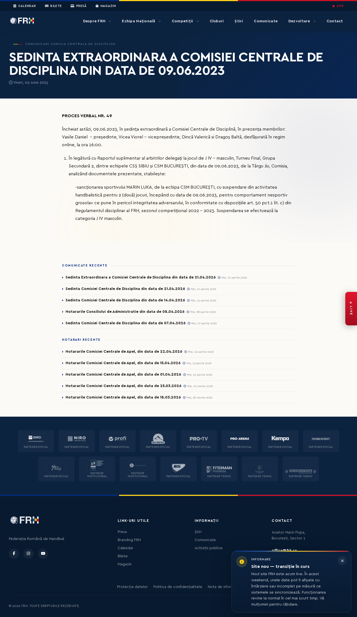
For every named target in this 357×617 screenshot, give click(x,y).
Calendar (24, 6)
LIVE (338, 6)
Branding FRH (129, 540)
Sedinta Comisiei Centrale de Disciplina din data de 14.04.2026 (125, 300)
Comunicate (266, 21)
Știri (239, 21)
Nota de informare (224, 587)
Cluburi (217, 21)
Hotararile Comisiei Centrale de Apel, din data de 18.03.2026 (123, 397)
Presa (122, 532)
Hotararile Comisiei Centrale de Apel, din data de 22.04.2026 (124, 352)
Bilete (53, 6)
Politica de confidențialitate (177, 587)
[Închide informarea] (342, 560)
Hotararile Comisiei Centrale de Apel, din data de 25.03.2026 (123, 386)
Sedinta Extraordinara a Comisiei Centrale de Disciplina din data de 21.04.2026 (141, 277)
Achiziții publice (209, 548)
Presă (78, 6)
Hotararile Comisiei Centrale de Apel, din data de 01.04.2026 (123, 374)
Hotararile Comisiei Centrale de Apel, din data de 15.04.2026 (123, 363)
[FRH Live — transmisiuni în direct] (351, 308)
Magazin (106, 6)
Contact (335, 21)
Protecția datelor (132, 587)
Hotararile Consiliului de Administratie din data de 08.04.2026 (125, 312)
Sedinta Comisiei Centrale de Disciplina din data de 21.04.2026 (125, 289)
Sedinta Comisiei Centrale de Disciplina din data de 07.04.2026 (125, 323)
